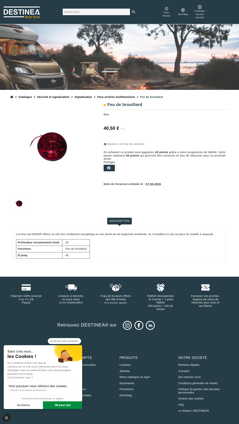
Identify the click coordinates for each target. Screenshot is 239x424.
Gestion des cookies (191, 398)
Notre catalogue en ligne (135, 377)
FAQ (181, 404)
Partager (109, 168)
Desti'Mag (126, 395)
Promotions (127, 389)
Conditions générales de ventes (198, 383)
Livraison (125, 364)
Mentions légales (188, 364)
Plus (106, 114)
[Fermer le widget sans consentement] (64, 341)
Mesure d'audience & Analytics (28, 390)
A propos (183, 371)
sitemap (125, 371)
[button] (6, 417)
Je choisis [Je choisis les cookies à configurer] (23, 405)
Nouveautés (127, 383)
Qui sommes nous (189, 377)
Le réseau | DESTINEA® (193, 410)
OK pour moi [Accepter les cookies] (63, 405)
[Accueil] (11, 96)
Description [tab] (120, 220)
